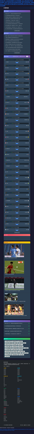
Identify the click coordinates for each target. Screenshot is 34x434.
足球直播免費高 (15, 351)
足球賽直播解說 (14, 344)
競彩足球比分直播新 (25, 356)
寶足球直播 (7, 356)
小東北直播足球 (14, 349)
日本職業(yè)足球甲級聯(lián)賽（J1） (11, 72)
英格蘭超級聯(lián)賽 (9, 107)
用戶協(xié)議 (5, 420)
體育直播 (6, 7)
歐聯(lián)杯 (5, 388)
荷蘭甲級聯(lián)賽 (9, 230)
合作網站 (5, 412)
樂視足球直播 (7, 359)
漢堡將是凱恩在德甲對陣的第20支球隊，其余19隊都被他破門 (12, 22)
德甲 (4, 383)
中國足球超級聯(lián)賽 (9, 113)
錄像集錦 (5, 377)
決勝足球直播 (15, 354)
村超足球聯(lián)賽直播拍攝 (9, 346)
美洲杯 (4, 395)
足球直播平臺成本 (20, 349)
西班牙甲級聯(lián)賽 (9, 119)
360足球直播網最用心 (8, 351)
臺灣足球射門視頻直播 (22, 346)
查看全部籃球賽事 (22, 57)
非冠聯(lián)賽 (5, 407)
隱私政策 (5, 421)
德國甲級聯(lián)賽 (9, 131)
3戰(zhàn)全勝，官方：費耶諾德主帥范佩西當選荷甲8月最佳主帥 (13, 326)
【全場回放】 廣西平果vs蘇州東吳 (9, 277)
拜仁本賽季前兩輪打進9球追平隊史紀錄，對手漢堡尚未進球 (12, 15)
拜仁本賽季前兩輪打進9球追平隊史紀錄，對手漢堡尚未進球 (13, 329)
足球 (27, 57)
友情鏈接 (5, 413)
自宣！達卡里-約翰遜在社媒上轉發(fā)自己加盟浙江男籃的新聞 (12, 50)
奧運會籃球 (5, 400)
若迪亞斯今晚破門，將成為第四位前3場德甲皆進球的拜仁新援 (13, 334)
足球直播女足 (16, 346)
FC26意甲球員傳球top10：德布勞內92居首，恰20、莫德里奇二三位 (13, 27)
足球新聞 (5, 376)
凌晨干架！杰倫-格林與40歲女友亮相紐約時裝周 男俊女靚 (12, 41)
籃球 (28, 57)
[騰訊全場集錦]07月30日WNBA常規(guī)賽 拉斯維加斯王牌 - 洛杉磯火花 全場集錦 (16, 318)
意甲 (4, 384)
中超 (4, 389)
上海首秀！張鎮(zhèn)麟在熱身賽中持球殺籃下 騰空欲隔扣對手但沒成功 (14, 48)
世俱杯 (4, 401)
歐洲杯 (4, 394)
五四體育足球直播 (7, 344)
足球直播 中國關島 (7, 349)
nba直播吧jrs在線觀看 (21, 354)
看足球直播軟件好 (18, 356)
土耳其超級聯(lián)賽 (9, 207)
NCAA (18, 384)
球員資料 (5, 375)
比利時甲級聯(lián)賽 (9, 201)
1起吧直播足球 (12, 356)
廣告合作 (5, 414)
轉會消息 (18, 401)
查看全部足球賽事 (15, 57)
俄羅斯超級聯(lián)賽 (9, 160)
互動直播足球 (20, 351)
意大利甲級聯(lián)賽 (9, 125)
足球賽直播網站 (20, 344)
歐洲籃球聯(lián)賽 (19, 383)
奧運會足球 (5, 399)
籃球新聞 (18, 376)
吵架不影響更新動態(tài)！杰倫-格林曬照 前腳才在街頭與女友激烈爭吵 (13, 43)
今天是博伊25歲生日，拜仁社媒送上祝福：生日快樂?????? (12, 20)
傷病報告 (18, 402)
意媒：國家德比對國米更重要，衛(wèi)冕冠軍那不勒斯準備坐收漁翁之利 (14, 29)
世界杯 (4, 393)
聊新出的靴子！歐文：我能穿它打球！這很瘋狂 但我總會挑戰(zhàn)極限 (14, 46)
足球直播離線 (26, 351)
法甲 (4, 385)
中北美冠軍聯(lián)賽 (6, 408)
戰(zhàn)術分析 (19, 403)
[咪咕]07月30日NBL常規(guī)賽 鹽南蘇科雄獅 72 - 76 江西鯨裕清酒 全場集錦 (15, 304)
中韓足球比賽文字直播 (8, 354)
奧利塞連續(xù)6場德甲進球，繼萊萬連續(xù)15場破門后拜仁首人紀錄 (13, 17)
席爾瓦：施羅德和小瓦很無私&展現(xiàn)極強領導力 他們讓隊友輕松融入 (14, 36)
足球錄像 (18, 395)
